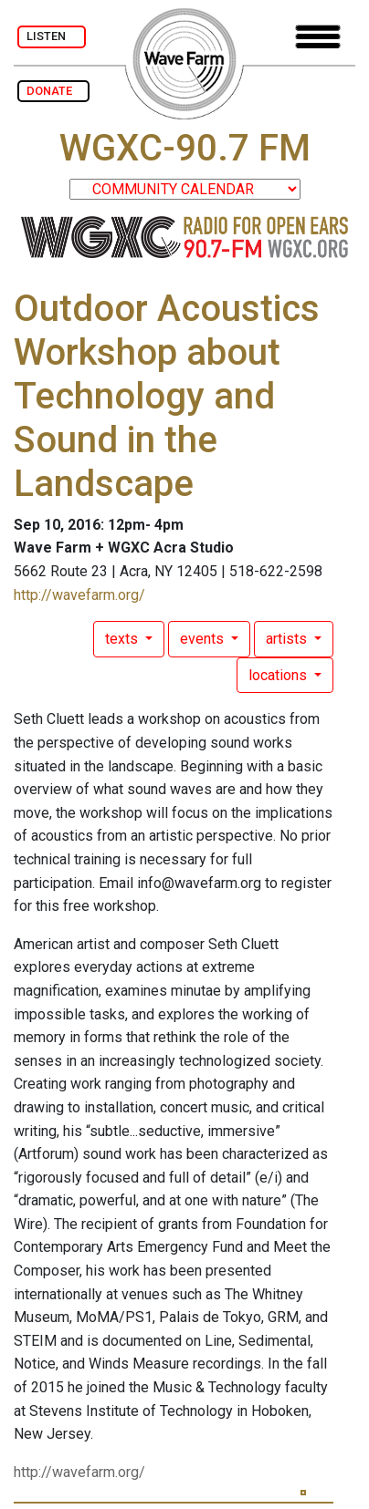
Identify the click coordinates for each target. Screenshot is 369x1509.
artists (288, 638)
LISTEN (51, 36)
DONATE (53, 91)
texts (123, 638)
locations (279, 675)
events (203, 638)
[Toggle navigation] (318, 37)
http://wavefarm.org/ (79, 595)
